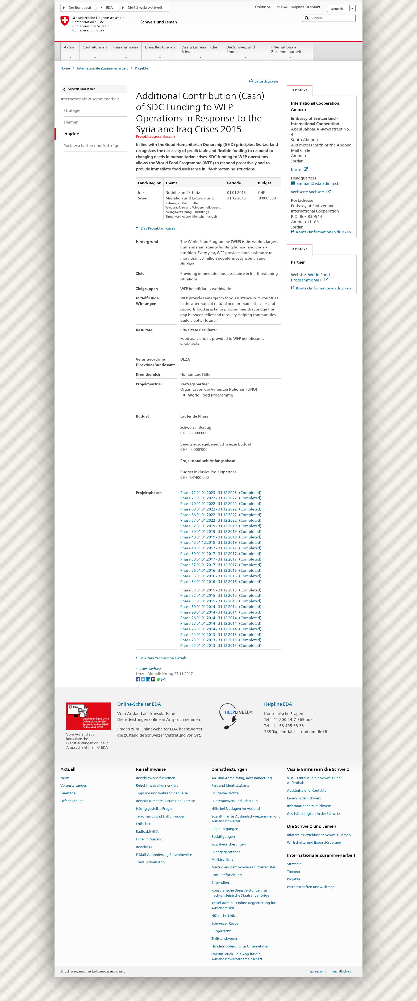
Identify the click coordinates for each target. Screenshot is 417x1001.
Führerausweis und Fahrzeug (234, 801)
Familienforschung (226, 875)
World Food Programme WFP (310, 277)
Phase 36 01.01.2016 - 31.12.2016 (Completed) (220, 571)
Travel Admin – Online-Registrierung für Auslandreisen (243, 905)
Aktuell (70, 52)
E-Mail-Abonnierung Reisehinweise (164, 855)
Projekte (293, 879)
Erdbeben (143, 824)
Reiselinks (144, 847)
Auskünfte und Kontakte (306, 790)
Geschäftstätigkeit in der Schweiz (313, 814)
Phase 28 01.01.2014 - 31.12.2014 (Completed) (220, 618)
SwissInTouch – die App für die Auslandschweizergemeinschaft (236, 956)
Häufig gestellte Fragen (154, 809)
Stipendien (220, 883)
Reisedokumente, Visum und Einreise (165, 801)
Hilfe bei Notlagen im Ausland (235, 809)
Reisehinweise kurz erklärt (157, 786)
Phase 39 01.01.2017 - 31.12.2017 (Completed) (220, 554)
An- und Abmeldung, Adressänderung (241, 778)
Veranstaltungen (73, 786)
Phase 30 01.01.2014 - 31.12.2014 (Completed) (220, 607)
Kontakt (297, 89)
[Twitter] (143, 679)
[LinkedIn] (148, 679)
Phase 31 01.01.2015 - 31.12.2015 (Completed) (220, 601)
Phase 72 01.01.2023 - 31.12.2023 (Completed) (220, 493)
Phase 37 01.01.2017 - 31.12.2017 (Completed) (220, 565)
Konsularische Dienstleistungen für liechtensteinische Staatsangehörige (240, 892)
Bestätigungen (223, 837)
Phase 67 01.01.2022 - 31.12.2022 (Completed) (220, 520)
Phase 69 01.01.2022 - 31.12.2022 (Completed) (220, 509)
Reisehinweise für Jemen (155, 778)
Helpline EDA (278, 704)
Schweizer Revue (224, 923)
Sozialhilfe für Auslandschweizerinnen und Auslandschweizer (246, 818)
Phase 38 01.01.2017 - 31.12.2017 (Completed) (220, 559)
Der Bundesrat (80, 8)
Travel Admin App (150, 862)
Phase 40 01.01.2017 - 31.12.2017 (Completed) (220, 548)
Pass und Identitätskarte (230, 786)
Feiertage (68, 793)
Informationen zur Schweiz (309, 806)
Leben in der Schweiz (304, 798)
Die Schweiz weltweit (145, 8)
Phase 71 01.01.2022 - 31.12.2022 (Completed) (220, 498)
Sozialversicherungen (228, 844)
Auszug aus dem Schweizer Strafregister (243, 867)
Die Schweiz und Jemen (245, 52)
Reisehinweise (125, 52)
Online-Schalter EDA (139, 704)
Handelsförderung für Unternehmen (240, 946)
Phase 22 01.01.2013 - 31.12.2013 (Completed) (220, 646)
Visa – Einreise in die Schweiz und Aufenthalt (314, 780)
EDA (109, 8)
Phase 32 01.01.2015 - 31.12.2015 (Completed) (220, 596)
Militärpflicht (222, 860)
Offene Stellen (72, 801)
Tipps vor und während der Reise (162, 793)
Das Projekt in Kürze (158, 228)
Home (65, 68)
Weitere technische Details (163, 658)
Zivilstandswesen (224, 939)
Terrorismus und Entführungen (160, 816)
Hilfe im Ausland (149, 839)
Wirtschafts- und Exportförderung (314, 843)
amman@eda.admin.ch (318, 183)
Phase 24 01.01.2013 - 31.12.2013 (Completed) (220, 635)
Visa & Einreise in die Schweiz (200, 52)
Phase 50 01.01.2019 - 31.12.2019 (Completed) (220, 532)
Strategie (294, 864)
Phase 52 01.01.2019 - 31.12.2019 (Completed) (220, 526)
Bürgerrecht (221, 931)
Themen (293, 872)
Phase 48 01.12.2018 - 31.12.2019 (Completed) (220, 543)
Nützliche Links (223, 916)
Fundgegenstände (225, 852)
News (64, 778)
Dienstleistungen (160, 52)
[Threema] (153, 679)
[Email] (163, 679)
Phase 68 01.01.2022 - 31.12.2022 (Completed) (220, 515)
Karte (299, 169)
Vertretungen (95, 52)
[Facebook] (138, 679)
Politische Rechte (225, 793)
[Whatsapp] (158, 679)
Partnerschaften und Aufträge (311, 887)
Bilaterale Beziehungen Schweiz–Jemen (319, 835)
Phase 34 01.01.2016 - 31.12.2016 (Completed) (220, 582)
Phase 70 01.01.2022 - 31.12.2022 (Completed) (220, 504)
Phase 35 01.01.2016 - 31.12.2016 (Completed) (220, 576)
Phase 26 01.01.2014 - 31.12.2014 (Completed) (220, 629)
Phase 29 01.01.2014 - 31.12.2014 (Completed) (220, 612)
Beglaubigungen (224, 829)
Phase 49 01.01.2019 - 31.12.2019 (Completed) (220, 537)
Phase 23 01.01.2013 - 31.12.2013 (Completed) (220, 640)
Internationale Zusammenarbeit (290, 52)
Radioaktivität (147, 832)
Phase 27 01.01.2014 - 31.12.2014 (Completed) (220, 624)
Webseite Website (311, 191)
